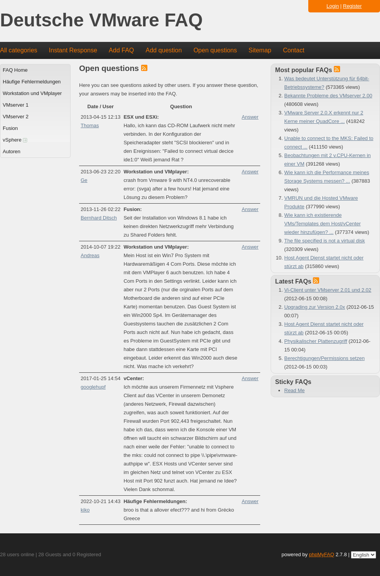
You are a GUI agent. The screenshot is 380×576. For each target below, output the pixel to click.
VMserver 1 (15, 105)
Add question (164, 50)
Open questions (215, 50)
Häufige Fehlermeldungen (32, 82)
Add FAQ (121, 50)
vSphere (15, 140)
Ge (84, 180)
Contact (293, 50)
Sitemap (260, 50)
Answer (250, 117)
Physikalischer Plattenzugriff (315, 341)
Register (352, 6)
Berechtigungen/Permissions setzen (324, 358)
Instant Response (73, 50)
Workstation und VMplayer (32, 93)
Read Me (294, 390)
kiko (85, 510)
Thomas (90, 125)
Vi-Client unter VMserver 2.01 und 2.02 (327, 290)
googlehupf (93, 387)
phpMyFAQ (321, 554)
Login (332, 6)
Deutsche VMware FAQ (101, 20)
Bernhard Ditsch (99, 218)
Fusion (10, 128)
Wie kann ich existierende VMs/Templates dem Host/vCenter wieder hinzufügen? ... (322, 223)
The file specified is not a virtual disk (324, 241)
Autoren (12, 151)
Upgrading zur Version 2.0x (314, 307)
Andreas (90, 255)
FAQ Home (15, 70)
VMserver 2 (15, 116)
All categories (18, 50)
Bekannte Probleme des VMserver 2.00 (328, 96)
